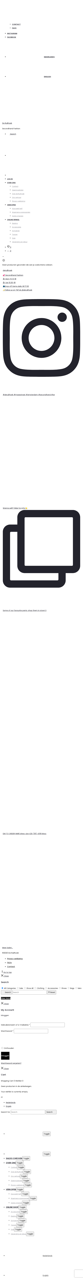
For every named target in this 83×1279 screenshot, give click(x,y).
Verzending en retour (19, 242)
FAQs (14, 28)
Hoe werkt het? (17, 209)
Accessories (15, 1212)
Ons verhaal (16, 197)
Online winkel (13, 219)
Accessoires (16, 227)
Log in (10, 179)
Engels (8, 1106)
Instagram (12, 33)
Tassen (15, 234)
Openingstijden (17, 190)
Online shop (12, 1207)
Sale (13, 238)
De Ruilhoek (7, 123)
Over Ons (11, 182)
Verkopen (11, 205)
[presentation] (18, 1039)
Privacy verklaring (18, 201)
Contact (16, 24)
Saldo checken (17, 216)
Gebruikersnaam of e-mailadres (15, 1025)
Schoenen (16, 231)
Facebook (11, 37)
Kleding (15, 223)
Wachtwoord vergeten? (11, 1063)
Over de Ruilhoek (18, 194)
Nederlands (10, 1102)
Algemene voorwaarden (21, 212)
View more (5, 998)
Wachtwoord (7, 1031)
